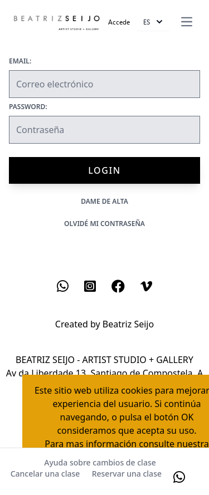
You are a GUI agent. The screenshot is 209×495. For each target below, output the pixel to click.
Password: (28, 106)
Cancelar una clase (45, 473)
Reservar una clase (127, 473)
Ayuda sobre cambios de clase (99, 462)
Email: (20, 61)
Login (104, 170)
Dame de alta (104, 201)
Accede (119, 21)
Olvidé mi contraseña (104, 223)
